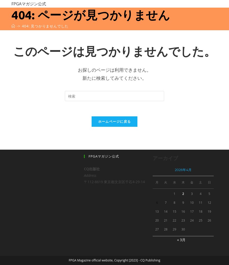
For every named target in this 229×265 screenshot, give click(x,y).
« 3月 (181, 239)
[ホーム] (13, 26)
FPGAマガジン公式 (28, 4)
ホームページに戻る (114, 121)
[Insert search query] (114, 96)
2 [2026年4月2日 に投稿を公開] (183, 194)
